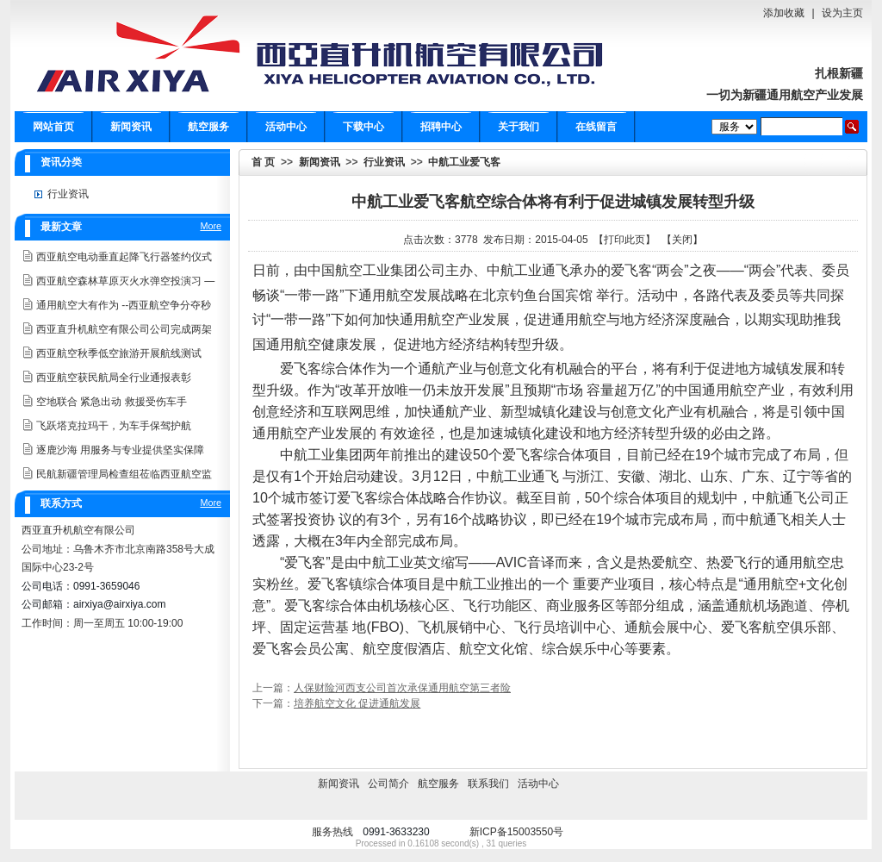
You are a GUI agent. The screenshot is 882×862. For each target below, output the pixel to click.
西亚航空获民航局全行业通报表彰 (113, 378)
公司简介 (388, 784)
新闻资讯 (131, 127)
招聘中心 (441, 127)
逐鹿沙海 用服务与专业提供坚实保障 (120, 450)
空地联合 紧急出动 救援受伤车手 (111, 402)
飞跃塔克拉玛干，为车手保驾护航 (113, 426)
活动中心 (286, 127)
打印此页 (624, 240)
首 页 (263, 162)
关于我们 (518, 127)
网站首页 (53, 127)
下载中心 (363, 127)
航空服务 (208, 127)
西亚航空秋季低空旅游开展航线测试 (119, 353)
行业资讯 (384, 162)
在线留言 (596, 127)
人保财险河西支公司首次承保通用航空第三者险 (402, 688)
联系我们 (488, 784)
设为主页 (842, 13)
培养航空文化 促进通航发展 (357, 703)
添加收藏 (783, 13)
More (210, 226)
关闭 (682, 240)
